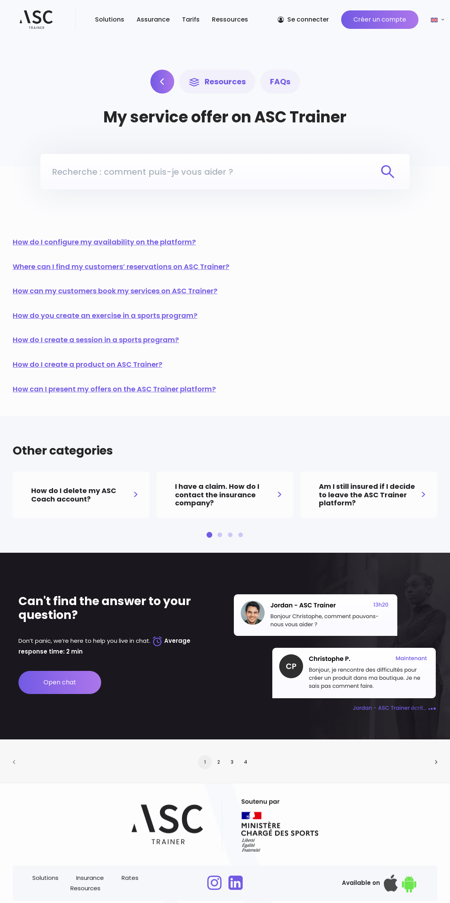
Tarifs (182, 21)
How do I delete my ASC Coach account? (73, 495)
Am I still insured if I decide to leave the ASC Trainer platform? (367, 495)
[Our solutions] (162, 74)
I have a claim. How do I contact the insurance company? (217, 495)
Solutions (100, 21)
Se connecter (308, 21)
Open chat (59, 682)
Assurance (144, 21)
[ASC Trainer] (32, 21)
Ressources (221, 21)
